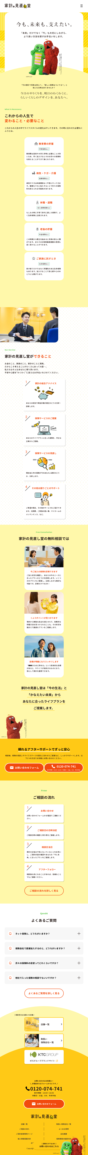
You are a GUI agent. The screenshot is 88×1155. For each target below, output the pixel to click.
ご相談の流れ (24, 1129)
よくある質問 (64, 1129)
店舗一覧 (24, 1124)
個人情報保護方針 (24, 1139)
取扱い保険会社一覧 (63, 1124)
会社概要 (63, 1134)
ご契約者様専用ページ (24, 1134)
